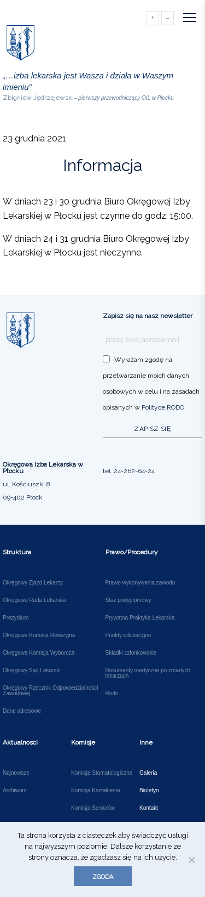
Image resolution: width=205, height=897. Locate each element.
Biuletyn (149, 790)
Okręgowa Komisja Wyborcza (38, 653)
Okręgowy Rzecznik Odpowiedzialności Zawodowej (50, 690)
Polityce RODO (163, 407)
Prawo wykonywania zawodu (140, 583)
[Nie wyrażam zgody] (191, 859)
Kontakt (148, 808)
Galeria (148, 773)
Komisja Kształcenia (95, 790)
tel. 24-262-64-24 (129, 471)
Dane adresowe (22, 711)
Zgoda (102, 877)
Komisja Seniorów (93, 808)
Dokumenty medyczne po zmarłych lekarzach (148, 673)
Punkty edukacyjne (128, 635)
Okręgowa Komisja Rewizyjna (39, 635)
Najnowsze (16, 773)
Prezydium (15, 618)
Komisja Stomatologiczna (101, 773)
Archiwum (15, 790)
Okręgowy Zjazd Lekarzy (33, 583)
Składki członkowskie (131, 653)
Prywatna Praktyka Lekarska (140, 618)
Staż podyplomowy (128, 600)
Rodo (112, 693)
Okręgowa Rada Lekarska (34, 600)
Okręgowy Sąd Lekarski (32, 670)
